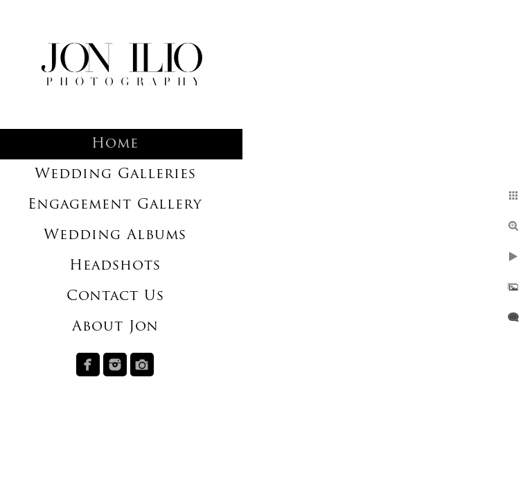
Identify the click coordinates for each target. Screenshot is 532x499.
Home (115, 144)
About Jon (115, 327)
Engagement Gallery (115, 205)
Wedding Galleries (115, 175)
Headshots (115, 266)
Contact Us (115, 297)
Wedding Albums (115, 236)
